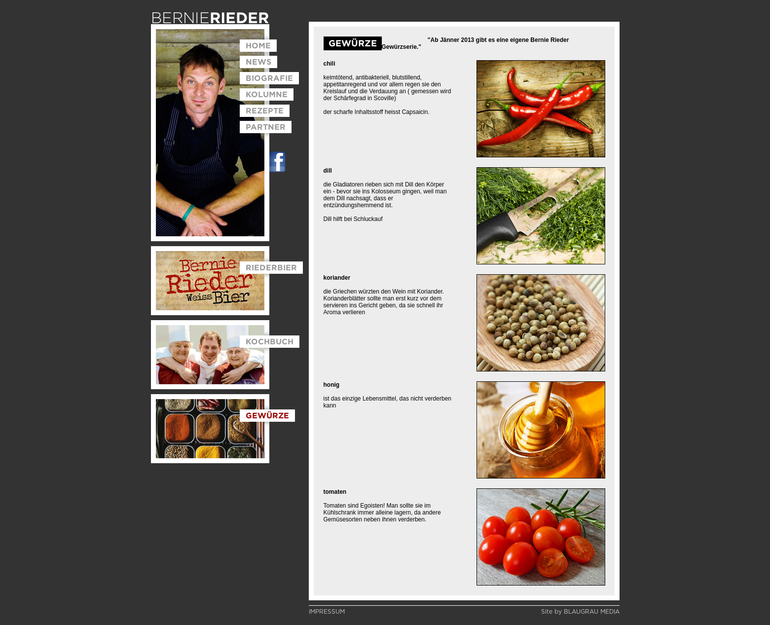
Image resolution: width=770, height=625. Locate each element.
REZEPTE (265, 110)
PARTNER (266, 126)
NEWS (258, 61)
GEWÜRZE (267, 415)
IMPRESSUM (327, 612)
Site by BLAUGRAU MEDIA (580, 612)
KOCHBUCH (269, 341)
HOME (258, 45)
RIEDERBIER (271, 267)
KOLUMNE (267, 94)
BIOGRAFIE (269, 78)
